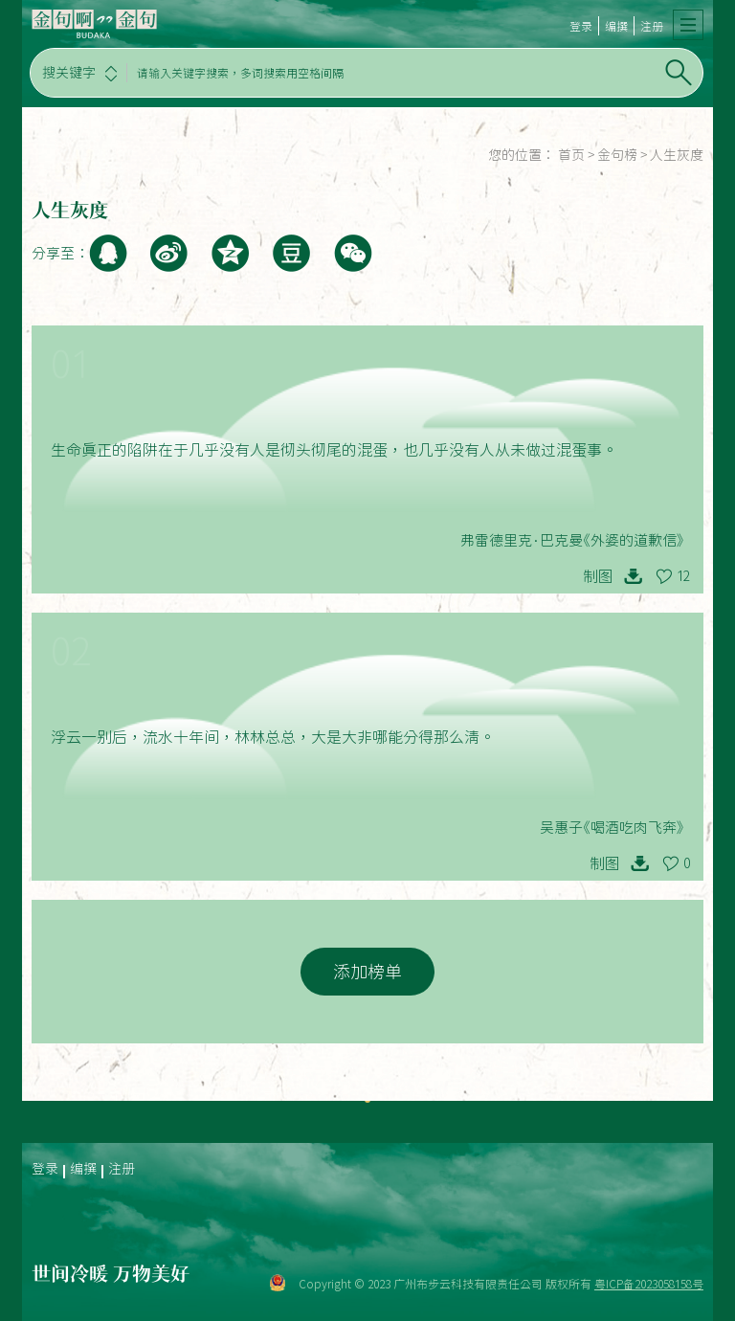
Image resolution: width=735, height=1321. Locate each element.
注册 (651, 26)
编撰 (616, 26)
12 (683, 576)
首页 (571, 155)
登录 (580, 26)
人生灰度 (676, 155)
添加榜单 (367, 971)
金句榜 (617, 155)
